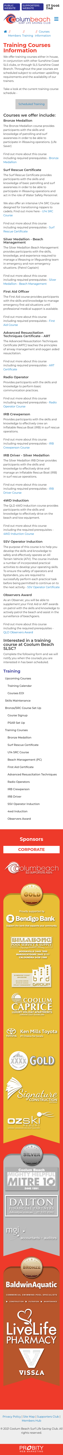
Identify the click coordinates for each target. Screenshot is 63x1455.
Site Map (29, 1416)
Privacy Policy (12, 1416)
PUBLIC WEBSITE (10, 7)
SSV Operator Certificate (43, 587)
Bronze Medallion (19, 737)
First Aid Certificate (21, 767)
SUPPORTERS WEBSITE (31, 7)
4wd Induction (18, 811)
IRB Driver (14, 796)
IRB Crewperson (19, 789)
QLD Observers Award (18, 632)
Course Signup (18, 715)
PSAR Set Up (16, 722)
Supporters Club (48, 1416)
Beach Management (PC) (25, 759)
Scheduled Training (31, 104)
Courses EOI (16, 693)
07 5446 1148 (52, 7)
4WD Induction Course (18, 533)
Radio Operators (19, 781)
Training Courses (16, 730)
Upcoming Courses (18, 678)
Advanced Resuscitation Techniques (32, 774)
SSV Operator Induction (24, 804)
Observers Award (19, 818)
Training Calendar (20, 685)
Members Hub (31, 1420)
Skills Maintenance (18, 700)
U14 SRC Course (18, 752)
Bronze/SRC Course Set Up (23, 708)
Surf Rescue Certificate (23, 745)
